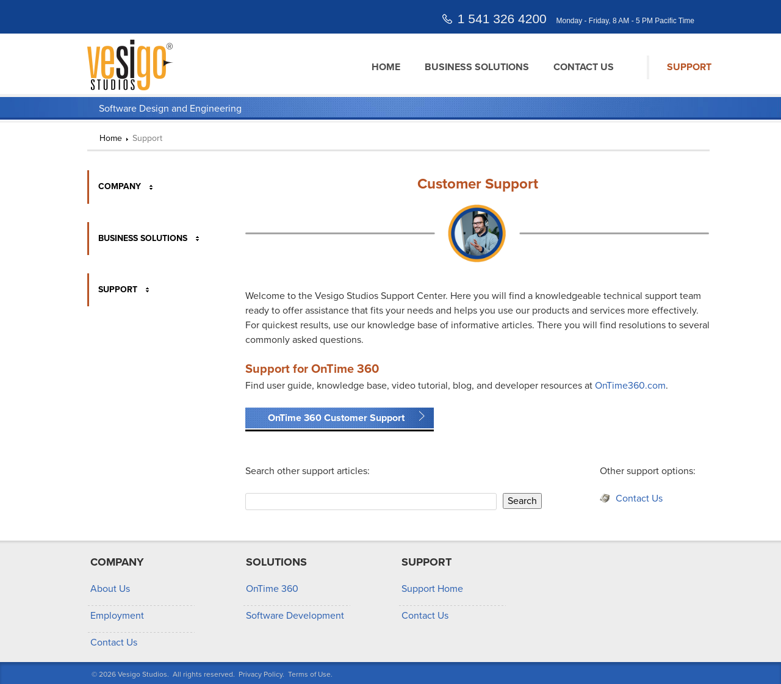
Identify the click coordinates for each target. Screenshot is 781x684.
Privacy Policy (261, 674)
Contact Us (583, 67)
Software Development (295, 616)
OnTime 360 (272, 589)
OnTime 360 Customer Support (336, 418)
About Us (110, 589)
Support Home (432, 589)
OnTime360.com (630, 386)
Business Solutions (477, 67)
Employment (117, 616)
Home (386, 67)
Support (689, 67)
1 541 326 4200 (502, 19)
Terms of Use (309, 674)
